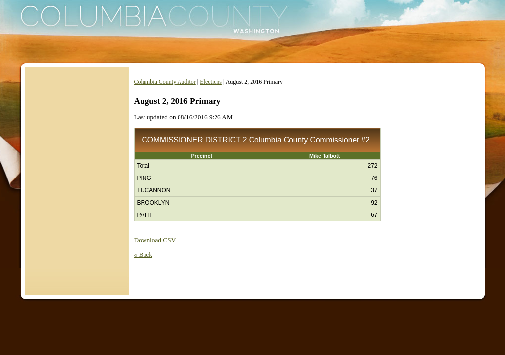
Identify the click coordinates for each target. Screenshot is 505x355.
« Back (143, 254)
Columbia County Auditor (165, 81)
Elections (211, 81)
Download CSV (155, 240)
